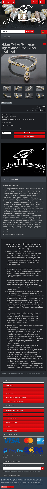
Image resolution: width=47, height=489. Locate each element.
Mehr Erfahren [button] (39, 484)
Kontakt (7, 389)
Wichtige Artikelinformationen (13, 410)
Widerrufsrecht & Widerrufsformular (15, 397)
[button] (44, 32)
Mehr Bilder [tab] (14, 179)
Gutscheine (8, 414)
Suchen (29, 31)
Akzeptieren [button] (11, 487)
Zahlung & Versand (10, 422)
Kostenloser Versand (11, 418)
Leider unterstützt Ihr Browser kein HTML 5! (23, 159)
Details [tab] (6, 179)
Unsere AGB (8, 393)
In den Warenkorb (29, 132)
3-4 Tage (10, 114)
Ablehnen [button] (4, 487)
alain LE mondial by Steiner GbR (19, 128)
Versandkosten (41, 110)
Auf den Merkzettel (29, 136)
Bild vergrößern (6, 102)
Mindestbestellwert (10, 430)
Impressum (8, 385)
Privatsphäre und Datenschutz (13, 401)
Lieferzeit (7, 426)
